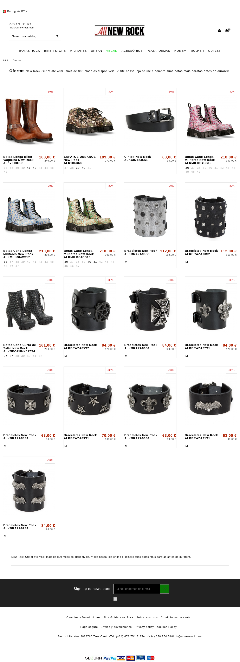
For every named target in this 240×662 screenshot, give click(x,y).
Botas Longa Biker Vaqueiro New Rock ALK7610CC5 (18, 160)
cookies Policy (167, 626)
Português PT (15, 11)
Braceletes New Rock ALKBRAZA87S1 (201, 346)
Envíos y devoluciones (116, 626)
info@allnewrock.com (21, 27)
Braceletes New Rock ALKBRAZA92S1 (20, 527)
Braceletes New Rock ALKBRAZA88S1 (20, 437)
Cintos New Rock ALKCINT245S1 (137, 158)
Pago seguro (89, 626)
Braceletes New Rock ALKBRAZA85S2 (80, 346)
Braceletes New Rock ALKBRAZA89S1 (80, 437)
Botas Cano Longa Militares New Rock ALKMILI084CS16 (79, 254)
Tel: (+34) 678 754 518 (126, 636)
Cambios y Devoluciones (83, 617)
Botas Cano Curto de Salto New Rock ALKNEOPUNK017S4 (19, 348)
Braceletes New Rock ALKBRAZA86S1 (140, 346)
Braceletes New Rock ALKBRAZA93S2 (201, 252)
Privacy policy (144, 626)
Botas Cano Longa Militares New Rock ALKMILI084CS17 (18, 254)
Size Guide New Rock (118, 617)
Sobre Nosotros (147, 617)
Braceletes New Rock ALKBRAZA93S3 (140, 252)
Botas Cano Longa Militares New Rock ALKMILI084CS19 (200, 160)
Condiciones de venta (176, 617)
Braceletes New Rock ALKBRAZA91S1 (201, 437)
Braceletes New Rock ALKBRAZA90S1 (140, 437)
